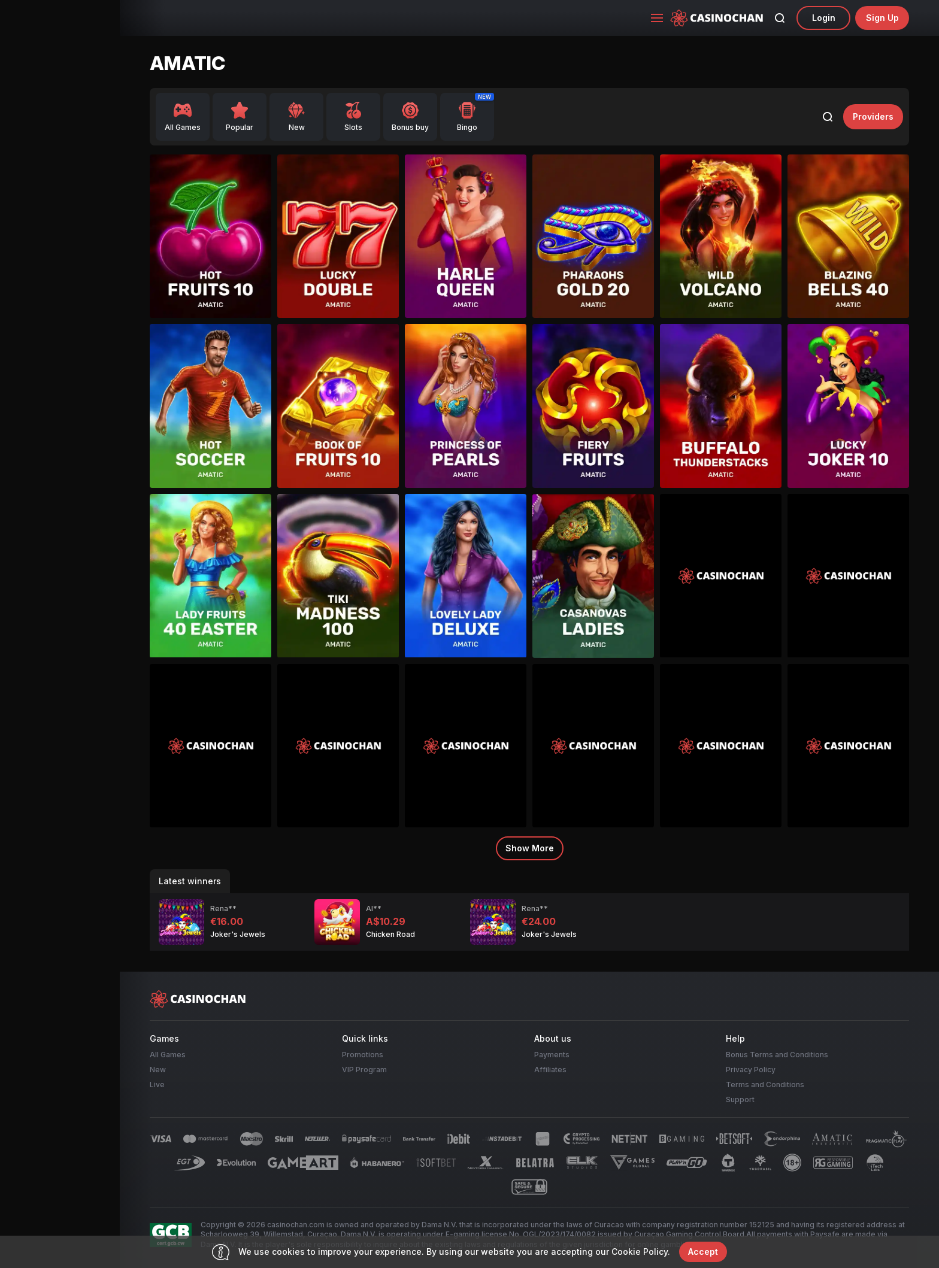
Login (823, 18)
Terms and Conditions (765, 1084)
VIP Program (364, 1069)
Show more (529, 848)
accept (703, 1251)
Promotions (362, 1054)
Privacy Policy (751, 1069)
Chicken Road (390, 934)
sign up (882, 18)
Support (740, 1099)
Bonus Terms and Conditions (777, 1054)
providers (873, 116)
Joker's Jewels (237, 934)
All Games (168, 1054)
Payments (552, 1054)
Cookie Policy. (640, 1251)
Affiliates (550, 1069)
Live (157, 1084)
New (158, 1069)
